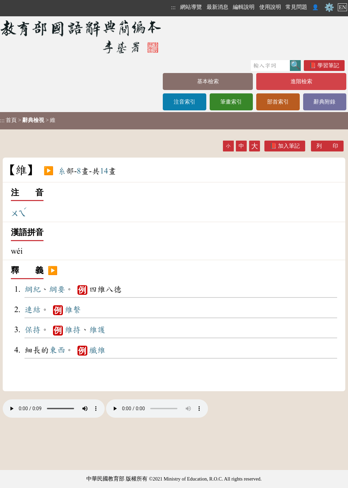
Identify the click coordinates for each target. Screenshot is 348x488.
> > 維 (27, 120)
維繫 (73, 310)
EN (342, 7)
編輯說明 (244, 7)
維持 (73, 330)
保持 (32, 330)
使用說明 (270, 7)
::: (173, 7)
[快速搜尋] (270, 65)
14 (104, 171)
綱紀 (32, 289)
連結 (32, 310)
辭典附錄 (324, 102)
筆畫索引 (231, 102)
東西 (57, 350)
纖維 (97, 350)
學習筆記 (328, 65)
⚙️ (329, 7)
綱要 (57, 289)
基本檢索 (208, 81)
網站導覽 (191, 7)
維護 (97, 330)
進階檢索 (301, 81)
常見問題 (296, 7)
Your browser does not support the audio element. (54, 408)
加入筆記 (289, 146)
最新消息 (217, 7)
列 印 (327, 146)
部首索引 (278, 102)
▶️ (49, 171)
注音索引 (184, 102)
